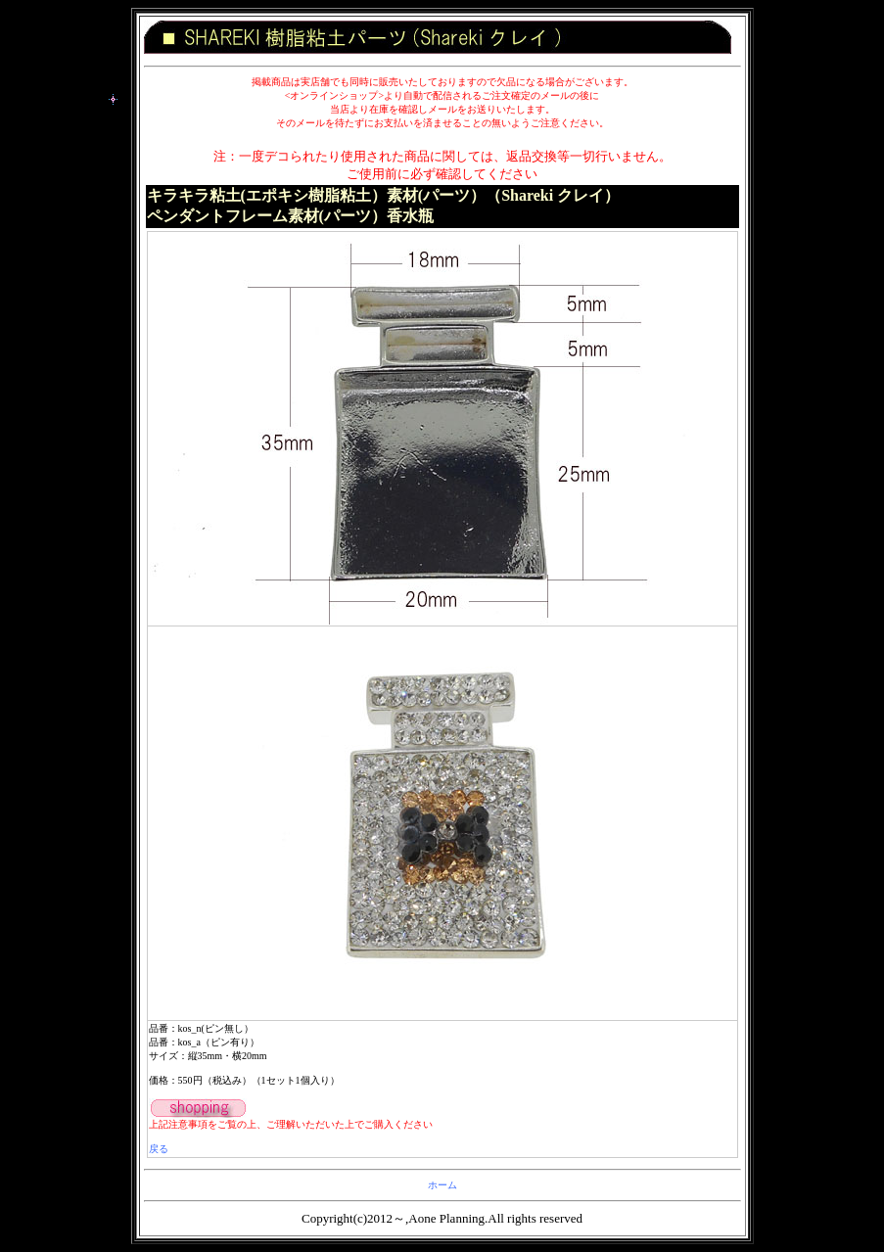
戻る (158, 1148)
